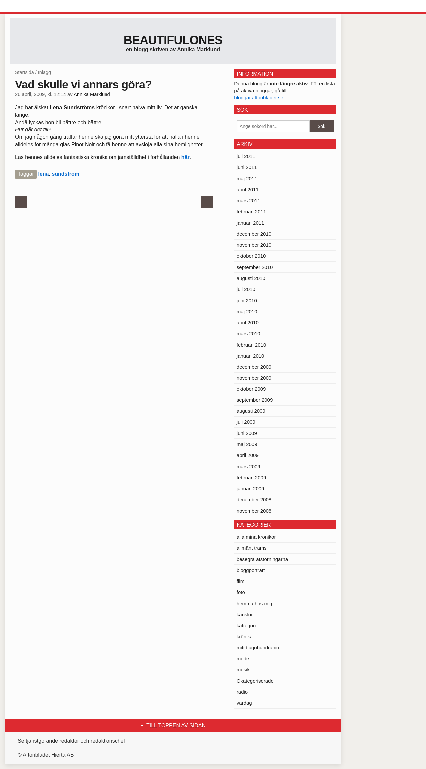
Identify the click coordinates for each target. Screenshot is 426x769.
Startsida (24, 72)
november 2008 (254, 511)
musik (243, 669)
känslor (245, 614)
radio (242, 692)
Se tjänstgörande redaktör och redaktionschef (71, 741)
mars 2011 (248, 200)
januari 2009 (250, 488)
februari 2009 (251, 477)
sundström (65, 174)
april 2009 (248, 455)
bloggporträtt (251, 570)
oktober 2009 (251, 389)
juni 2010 (247, 300)
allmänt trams (252, 548)
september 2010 (255, 267)
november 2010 (254, 245)
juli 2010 (246, 289)
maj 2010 (247, 311)
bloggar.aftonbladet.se (258, 97)
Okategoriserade (255, 681)
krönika (245, 636)
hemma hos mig (254, 603)
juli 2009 (246, 422)
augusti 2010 (251, 278)
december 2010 (254, 234)
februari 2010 (251, 345)
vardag (244, 703)
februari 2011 (251, 211)
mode (243, 658)
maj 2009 (247, 444)
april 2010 (248, 322)
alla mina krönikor (256, 537)
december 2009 (254, 367)
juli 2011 (246, 156)
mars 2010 (248, 333)
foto (241, 592)
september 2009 (255, 400)
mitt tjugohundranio (258, 647)
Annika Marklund (92, 94)
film (240, 581)
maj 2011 (247, 178)
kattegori (246, 625)
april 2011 (248, 189)
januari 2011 (250, 223)
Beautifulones (173, 40)
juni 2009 (247, 433)
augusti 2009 (251, 411)
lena (43, 174)
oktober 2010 (251, 256)
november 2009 (254, 378)
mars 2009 (248, 466)
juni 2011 (247, 167)
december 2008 (254, 499)
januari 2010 (250, 356)
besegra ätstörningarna (262, 559)
